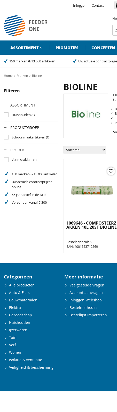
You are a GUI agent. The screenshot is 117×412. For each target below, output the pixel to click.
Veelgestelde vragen (86, 285)
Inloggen (80, 5)
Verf (12, 344)
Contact (98, 5)
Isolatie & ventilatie (25, 359)
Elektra (15, 307)
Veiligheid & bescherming (31, 367)
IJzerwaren (18, 329)
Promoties (67, 48)
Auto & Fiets (19, 292)
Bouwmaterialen (23, 300)
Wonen (15, 352)
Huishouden (19, 322)
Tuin (13, 337)
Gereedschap (20, 314)
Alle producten (22, 285)
